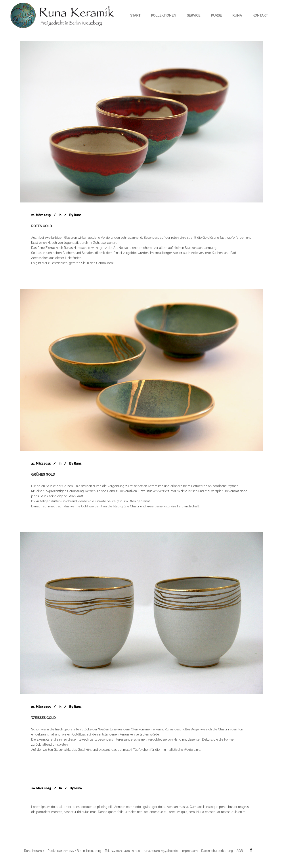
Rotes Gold (41, 226)
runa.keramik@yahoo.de (161, 851)
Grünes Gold (43, 474)
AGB (240, 851)
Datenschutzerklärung (217, 851)
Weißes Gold (43, 718)
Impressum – (191, 851)
